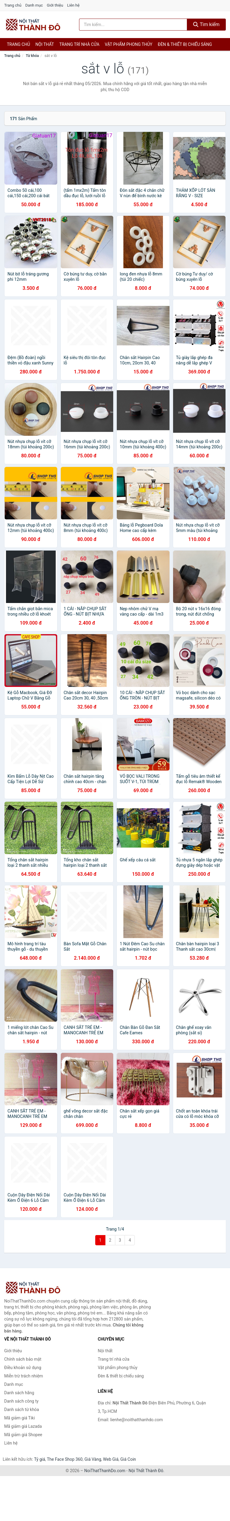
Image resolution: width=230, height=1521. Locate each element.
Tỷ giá (39, 1459)
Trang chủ (12, 5)
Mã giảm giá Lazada (23, 1426)
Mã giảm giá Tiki (19, 1418)
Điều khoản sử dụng (22, 1367)
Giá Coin (128, 1459)
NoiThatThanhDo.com (104, 1470)
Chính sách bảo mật (22, 1359)
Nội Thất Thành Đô (145, 1470)
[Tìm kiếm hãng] (133, 25)
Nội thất (44, 44)
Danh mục (34, 5)
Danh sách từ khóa (21, 1409)
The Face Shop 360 (64, 1459)
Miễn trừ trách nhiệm (23, 1376)
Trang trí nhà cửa (79, 44)
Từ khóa (32, 56)
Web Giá (111, 1459)
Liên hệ (73, 5)
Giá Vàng (92, 1459)
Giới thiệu (55, 5)
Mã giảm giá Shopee (23, 1434)
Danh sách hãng (19, 1392)
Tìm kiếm (206, 24)
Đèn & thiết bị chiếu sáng (185, 44)
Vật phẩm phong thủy (128, 44)
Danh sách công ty (21, 1401)
